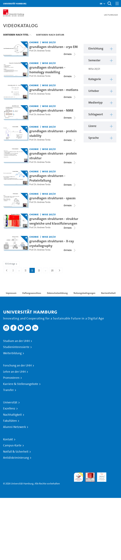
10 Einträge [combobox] (11, 263)
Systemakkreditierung (113, 474)
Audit (88, 474)
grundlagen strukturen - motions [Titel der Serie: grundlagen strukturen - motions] (53, 89)
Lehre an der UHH (14, 372)
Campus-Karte (12, 445)
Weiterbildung (12, 353)
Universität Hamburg (14, 3)
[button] (101, 3)
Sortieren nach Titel (15, 34)
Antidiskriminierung (16, 458)
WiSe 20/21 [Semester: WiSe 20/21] (49, 42)
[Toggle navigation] (117, 3)
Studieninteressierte (16, 347)
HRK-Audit (100, 476)
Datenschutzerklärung (57, 293)
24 (53, 271)
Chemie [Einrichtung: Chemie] (34, 42)
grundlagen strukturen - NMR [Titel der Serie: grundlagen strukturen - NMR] (51, 110)
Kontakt (8, 439)
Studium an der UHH (16, 341)
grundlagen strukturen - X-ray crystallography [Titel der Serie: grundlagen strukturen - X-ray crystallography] (51, 243)
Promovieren (11, 378)
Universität (10, 402)
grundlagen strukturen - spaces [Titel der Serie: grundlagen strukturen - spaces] (52, 198)
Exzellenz (9, 408)
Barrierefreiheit (108, 293)
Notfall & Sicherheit (15, 452)
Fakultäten (10, 421)
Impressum (11, 293)
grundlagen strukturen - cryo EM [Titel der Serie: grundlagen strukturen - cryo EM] (53, 46)
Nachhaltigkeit (12, 415)
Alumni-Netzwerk (14, 427)
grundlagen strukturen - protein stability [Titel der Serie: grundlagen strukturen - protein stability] (53, 133)
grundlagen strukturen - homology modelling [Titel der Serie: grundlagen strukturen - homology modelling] (47, 69)
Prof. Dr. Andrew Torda (39, 50)
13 (40, 271)
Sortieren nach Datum (50, 34)
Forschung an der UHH (17, 366)
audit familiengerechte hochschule (78, 477)
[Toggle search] (109, 3)
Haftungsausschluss (31, 293)
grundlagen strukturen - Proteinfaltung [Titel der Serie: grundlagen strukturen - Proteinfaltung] (47, 178)
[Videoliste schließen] (70, 76)
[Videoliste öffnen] (70, 54)
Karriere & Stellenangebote (20, 384)
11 (26, 271)
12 (33, 271)
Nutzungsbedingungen (84, 293)
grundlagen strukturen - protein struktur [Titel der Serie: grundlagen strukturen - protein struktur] (53, 155)
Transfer (8, 390)
